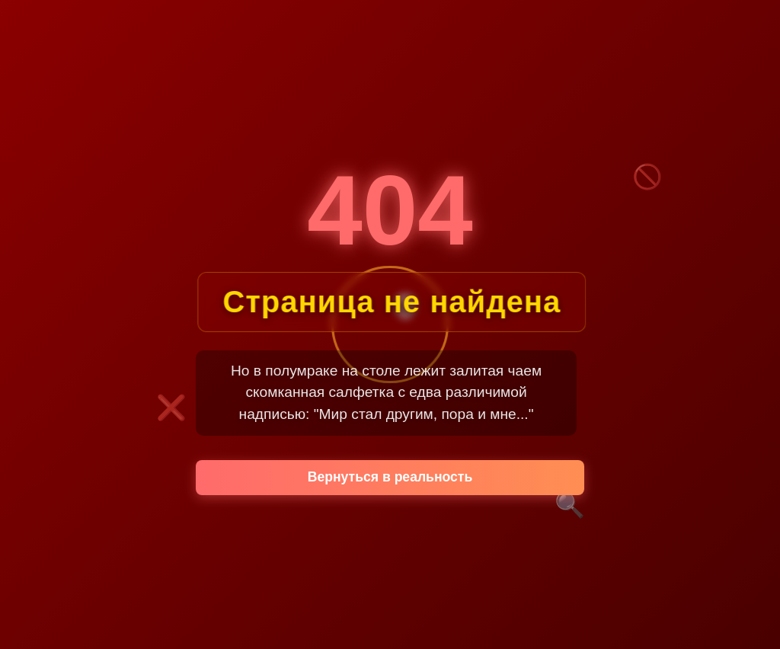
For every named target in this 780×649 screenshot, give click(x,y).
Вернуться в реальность (390, 476)
